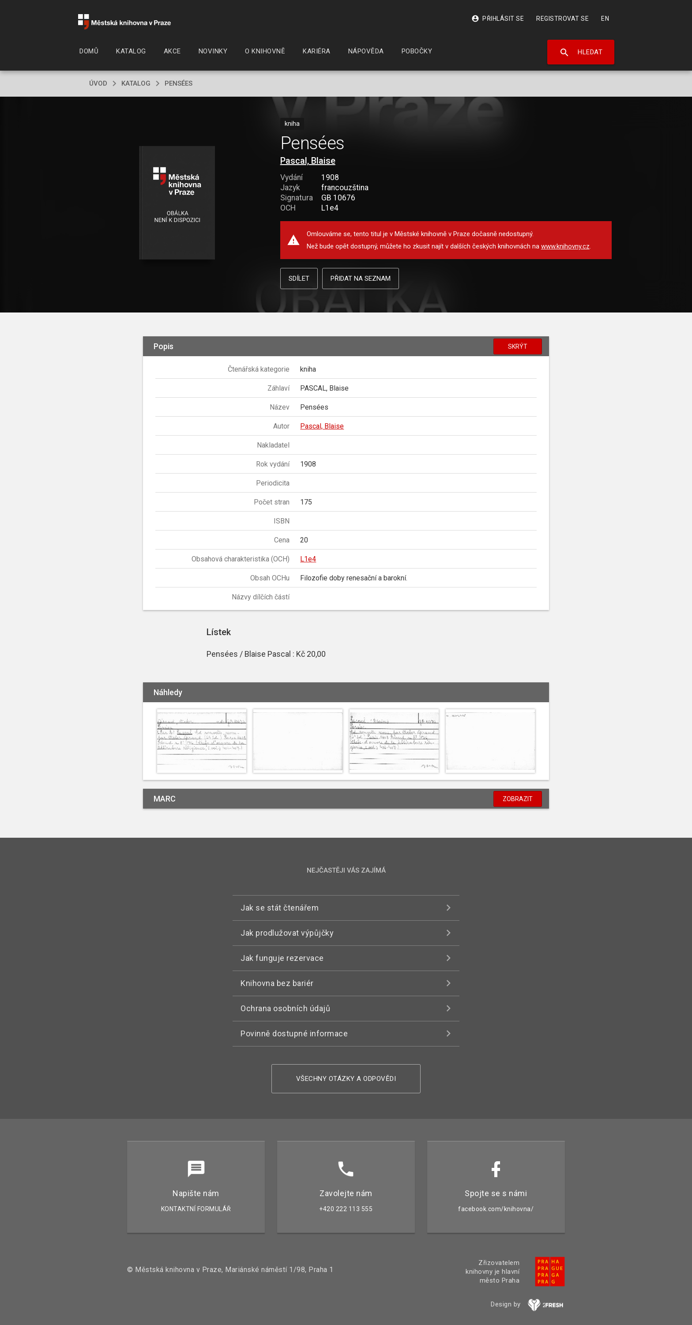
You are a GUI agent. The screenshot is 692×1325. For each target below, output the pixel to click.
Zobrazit (518, 798)
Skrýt (517, 346)
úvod (98, 83)
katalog (135, 83)
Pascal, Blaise (307, 160)
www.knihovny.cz (565, 246)
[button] (177, 203)
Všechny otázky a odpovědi (346, 1079)
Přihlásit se (497, 19)
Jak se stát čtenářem (280, 907)
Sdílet (299, 278)
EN (605, 18)
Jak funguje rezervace (282, 958)
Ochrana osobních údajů (285, 1008)
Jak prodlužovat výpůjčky (287, 932)
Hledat (581, 52)
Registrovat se (562, 18)
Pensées (178, 83)
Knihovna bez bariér (277, 983)
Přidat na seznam (361, 278)
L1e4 (308, 559)
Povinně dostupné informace (294, 1033)
